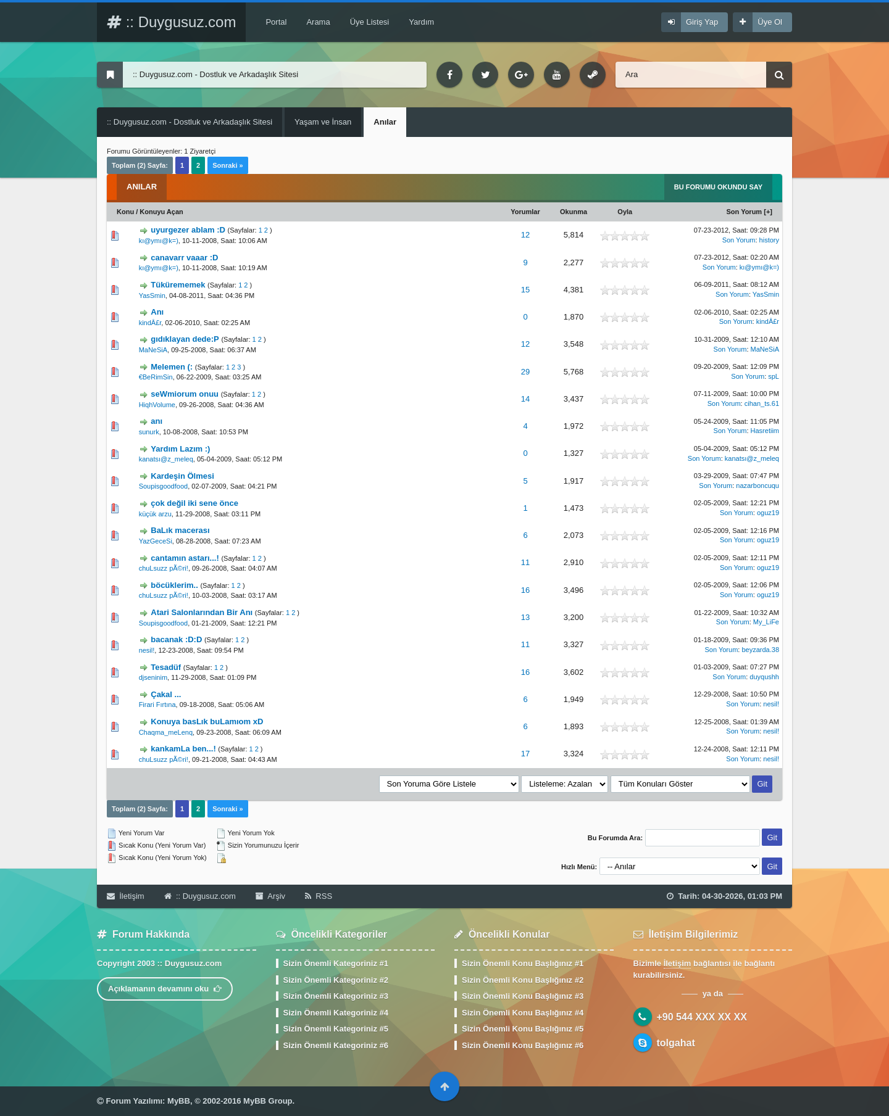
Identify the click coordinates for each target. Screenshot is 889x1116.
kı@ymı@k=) (158, 240)
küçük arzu (155, 514)
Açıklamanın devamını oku (165, 988)
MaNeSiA (153, 349)
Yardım (421, 22)
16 (525, 590)
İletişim (125, 896)
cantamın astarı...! (185, 558)
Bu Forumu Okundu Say (718, 187)
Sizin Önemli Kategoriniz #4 (335, 1012)
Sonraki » (227, 165)
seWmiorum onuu (185, 394)
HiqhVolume (157, 404)
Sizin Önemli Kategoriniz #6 (335, 1045)
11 (525, 562)
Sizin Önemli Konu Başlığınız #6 (522, 1045)
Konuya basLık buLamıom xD (207, 721)
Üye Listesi (370, 22)
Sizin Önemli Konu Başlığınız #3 (522, 996)
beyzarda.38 (760, 649)
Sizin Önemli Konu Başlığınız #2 (522, 980)
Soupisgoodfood (163, 486)
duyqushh (764, 676)
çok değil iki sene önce (194, 503)
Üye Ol (770, 22)
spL (773, 376)
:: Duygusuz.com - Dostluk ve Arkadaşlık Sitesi (189, 121)
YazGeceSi (155, 541)
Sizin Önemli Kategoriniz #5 (335, 1028)
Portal (275, 22)
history (769, 240)
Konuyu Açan (161, 211)
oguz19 (768, 512)
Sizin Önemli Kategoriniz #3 (335, 996)
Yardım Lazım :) (180, 448)
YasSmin (152, 295)
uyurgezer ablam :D (188, 229)
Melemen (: (172, 366)
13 (525, 617)
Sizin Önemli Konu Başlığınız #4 (522, 1012)
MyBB (178, 1101)
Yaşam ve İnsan (322, 121)
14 (525, 398)
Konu (125, 211)
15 (525, 289)
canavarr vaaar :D (184, 257)
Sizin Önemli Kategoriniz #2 (335, 980)
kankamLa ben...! (183, 748)
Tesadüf (166, 667)
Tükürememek (178, 284)
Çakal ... (166, 694)
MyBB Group (267, 1101)
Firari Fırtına (157, 704)
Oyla (624, 211)
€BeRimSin (156, 377)
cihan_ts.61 (762, 403)
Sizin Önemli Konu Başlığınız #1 (522, 963)
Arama (318, 22)
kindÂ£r (150, 322)
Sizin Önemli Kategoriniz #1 (335, 963)
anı (156, 421)
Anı (157, 311)
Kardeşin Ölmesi (182, 476)
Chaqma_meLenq (166, 732)
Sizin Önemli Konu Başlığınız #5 (522, 1028)
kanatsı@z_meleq (166, 459)
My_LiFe (766, 622)
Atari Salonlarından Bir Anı (202, 612)
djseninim (153, 677)
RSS (318, 896)
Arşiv (270, 896)
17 (525, 753)
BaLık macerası (180, 530)
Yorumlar (525, 211)
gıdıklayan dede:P (185, 339)
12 (525, 234)
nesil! (147, 650)
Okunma (573, 211)
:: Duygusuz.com (171, 22)
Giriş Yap (702, 22)
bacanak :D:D (176, 639)
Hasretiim (765, 430)
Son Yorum (744, 211)
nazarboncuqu (757, 485)
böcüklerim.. (174, 585)
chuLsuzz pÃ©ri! (163, 568)
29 (525, 371)
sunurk (149, 432)
